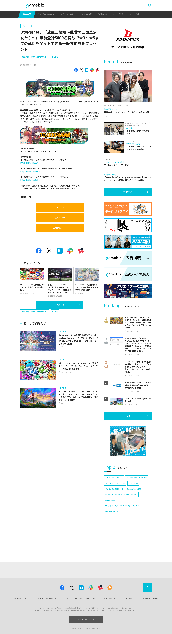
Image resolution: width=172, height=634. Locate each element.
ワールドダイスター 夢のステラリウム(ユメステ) (122, 506)
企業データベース (45, 14)
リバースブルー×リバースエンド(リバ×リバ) (121, 494)
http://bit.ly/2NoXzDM (30, 179)
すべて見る (59, 304)
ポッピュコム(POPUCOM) (114, 489)
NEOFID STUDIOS (111, 511)
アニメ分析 (134, 14)
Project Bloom (110, 500)
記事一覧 (27, 14)
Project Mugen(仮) (134, 489)
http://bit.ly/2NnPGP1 (30, 171)
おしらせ (129, 598)
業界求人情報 (66, 14)
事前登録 (55, 57)
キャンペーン (27, 26)
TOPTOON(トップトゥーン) (115, 483)
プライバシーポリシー (149, 598)
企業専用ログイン (86, 619)
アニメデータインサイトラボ (136, 477)
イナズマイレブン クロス (114, 477)
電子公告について (111, 598)
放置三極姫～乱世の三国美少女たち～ (35, 57)
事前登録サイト (59, 227)
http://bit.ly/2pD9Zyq (30, 162)
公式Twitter (59, 217)
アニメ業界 (118, 14)
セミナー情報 (85, 14)
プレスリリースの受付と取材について (81, 598)
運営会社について (21, 598)
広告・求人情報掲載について (47, 598)
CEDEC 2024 (133, 483)
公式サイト (59, 207)
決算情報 (102, 14)
